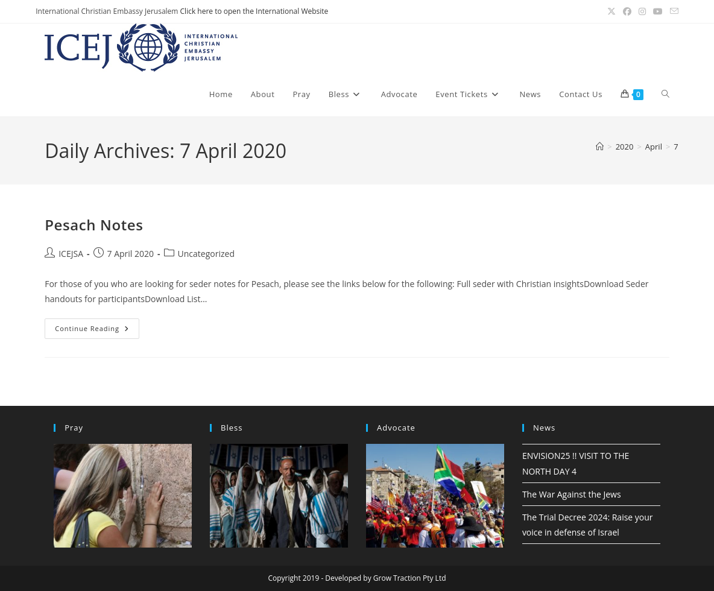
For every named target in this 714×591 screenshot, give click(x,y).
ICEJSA (70, 253)
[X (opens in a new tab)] (611, 11)
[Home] (600, 146)
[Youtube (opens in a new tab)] (657, 11)
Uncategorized (206, 253)
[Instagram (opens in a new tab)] (642, 11)
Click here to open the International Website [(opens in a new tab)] (254, 11)
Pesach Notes (94, 225)
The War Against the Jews (571, 494)
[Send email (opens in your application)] (672, 11)
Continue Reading (97, 331)
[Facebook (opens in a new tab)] (627, 11)
